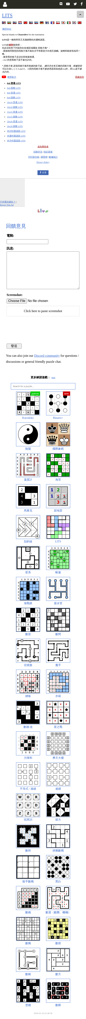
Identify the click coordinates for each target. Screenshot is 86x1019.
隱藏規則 (79, 77)
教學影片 (11, 77)
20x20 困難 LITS (15, 126)
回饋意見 (37, 152)
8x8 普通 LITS (13, 93)
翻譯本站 (6, 29)
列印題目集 (33, 157)
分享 (44, 172)
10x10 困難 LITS (15, 107)
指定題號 (48, 152)
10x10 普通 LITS (15, 102)
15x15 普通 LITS (15, 112)
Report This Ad (7, 205)
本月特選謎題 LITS (16, 140)
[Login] (5, 4)
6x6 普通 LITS (14, 83)
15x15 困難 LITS (15, 116)
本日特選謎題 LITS (16, 131)
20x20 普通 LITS (15, 121)
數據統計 (53, 157)
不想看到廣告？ (7, 202)
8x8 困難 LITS (13, 97)
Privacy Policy (42, 162)
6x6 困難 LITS (13, 88)
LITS (7, 15)
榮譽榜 (44, 157)
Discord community (47, 355)
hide (53, 377)
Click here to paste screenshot (43, 311)
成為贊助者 (43, 146)
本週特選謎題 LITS (16, 136)
